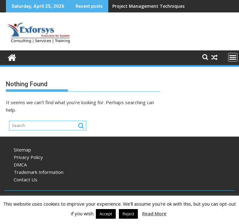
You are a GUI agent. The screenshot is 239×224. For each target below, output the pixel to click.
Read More (154, 213)
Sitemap (22, 150)
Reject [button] (128, 214)
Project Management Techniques (148, 6)
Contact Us (25, 179)
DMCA (20, 164)
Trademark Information (38, 172)
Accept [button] (106, 214)
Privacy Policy (28, 157)
